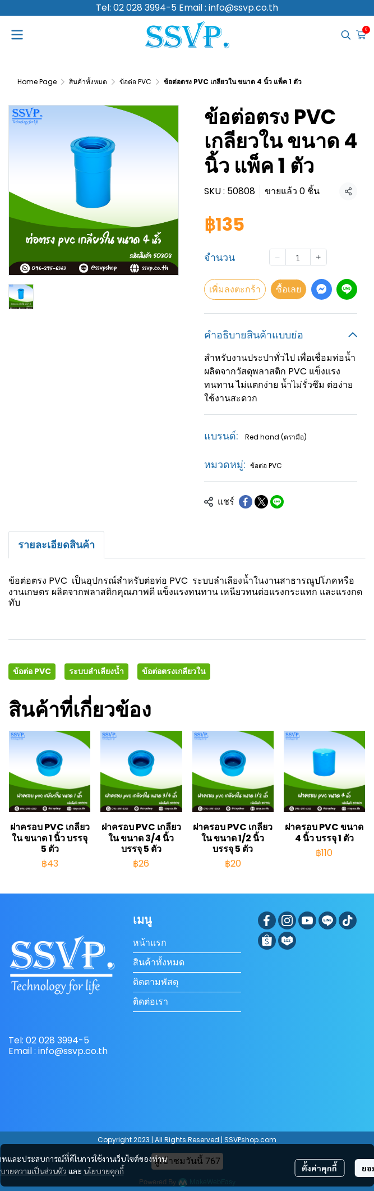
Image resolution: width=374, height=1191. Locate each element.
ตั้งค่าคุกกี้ (319, 1168)
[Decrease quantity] (277, 257)
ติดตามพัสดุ (155, 981)
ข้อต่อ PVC (135, 81)
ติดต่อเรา (150, 1001)
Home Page (37, 81)
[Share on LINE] (277, 502)
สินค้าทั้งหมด (88, 81)
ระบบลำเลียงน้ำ (96, 671)
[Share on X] (261, 502)
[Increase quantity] (318, 257)
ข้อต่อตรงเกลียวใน (174, 671)
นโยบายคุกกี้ (104, 1171)
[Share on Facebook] (245, 502)
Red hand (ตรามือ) (276, 437)
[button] (346, 35)
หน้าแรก (150, 942)
